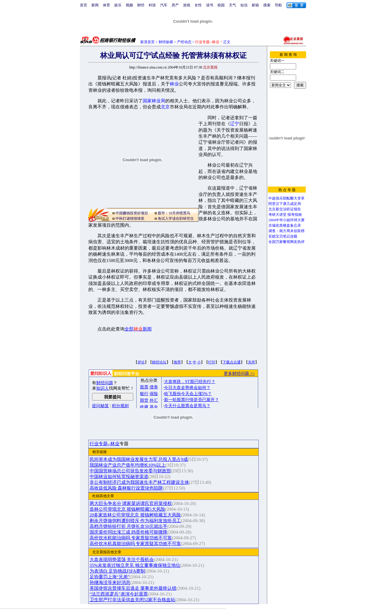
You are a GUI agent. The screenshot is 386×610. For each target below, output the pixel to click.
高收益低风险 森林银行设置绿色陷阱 (126, 488)
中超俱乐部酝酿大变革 (286, 198)
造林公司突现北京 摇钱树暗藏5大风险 (127, 509)
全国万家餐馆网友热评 (286, 242)
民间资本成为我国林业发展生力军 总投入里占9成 (139, 459)
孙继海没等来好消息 (110, 582)
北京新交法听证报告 (284, 209)
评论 (141, 362)
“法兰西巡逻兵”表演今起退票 (119, 594)
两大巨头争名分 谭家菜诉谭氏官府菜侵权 (131, 503)
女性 (198, 5)
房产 (175, 5)
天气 (232, 5)
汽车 (163, 5)
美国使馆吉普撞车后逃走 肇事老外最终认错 (133, 588)
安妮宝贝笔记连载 (282, 236)
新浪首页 (147, 42)
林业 (174, 83)
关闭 (251, 362)
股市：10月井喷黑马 (174, 213)
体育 (106, 5)
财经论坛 (159, 362)
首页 (83, 5)
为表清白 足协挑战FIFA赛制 (117, 571)
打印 (211, 362)
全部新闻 (138, 329)
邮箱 (255, 5)
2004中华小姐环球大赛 (286, 220)
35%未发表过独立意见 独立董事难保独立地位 (135, 565)
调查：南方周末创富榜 (286, 231)
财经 (140, 5)
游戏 (186, 5)
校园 (221, 5)
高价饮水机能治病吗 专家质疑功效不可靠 (131, 537)
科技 (152, 5)
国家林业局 (154, 100)
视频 (129, 5)
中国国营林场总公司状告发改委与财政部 (130, 470)
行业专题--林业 (105, 443)
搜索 (267, 5)
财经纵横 (166, 42)
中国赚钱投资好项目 (131, 213)
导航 (278, 5)
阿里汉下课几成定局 (284, 204)
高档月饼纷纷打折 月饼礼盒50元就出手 (129, 526)
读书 (209, 5)
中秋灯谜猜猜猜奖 (129, 218)
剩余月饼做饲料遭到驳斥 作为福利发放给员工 (135, 520)
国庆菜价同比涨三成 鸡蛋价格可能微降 (129, 532)
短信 (244, 5)
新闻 (95, 5)
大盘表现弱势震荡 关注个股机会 (122, 559)
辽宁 (234, 123)
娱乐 (118, 5)
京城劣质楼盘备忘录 (284, 225)
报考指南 (294, 214)
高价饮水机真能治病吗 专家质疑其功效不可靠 (135, 543)
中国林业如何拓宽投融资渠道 (119, 476)
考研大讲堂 (277, 214)
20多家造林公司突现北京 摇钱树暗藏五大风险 (135, 515)
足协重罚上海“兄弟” (110, 576)
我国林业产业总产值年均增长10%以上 (128, 465)
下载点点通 (232, 362)
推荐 (177, 362)
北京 (165, 106)
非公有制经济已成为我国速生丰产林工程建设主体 (139, 482)
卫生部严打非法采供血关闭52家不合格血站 (133, 599)
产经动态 (184, 42)
